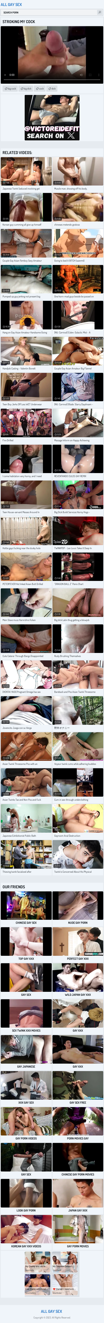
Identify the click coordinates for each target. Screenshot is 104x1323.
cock (41, 88)
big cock (12, 88)
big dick (27, 88)
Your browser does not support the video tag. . (52, 55)
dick (54, 88)
